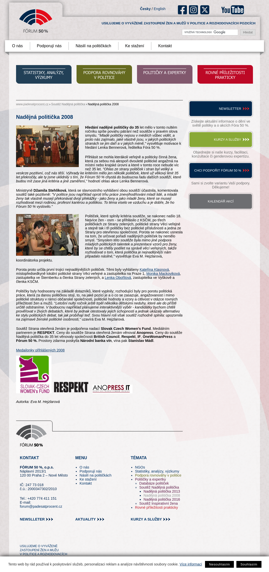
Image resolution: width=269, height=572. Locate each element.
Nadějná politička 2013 (162, 491)
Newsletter (230, 109)
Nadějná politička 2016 (162, 499)
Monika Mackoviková (163, 274)
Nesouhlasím (219, 564)
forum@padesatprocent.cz (41, 506)
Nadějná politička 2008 (162, 495)
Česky (145, 9)
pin (31, 537)
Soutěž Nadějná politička (68, 104)
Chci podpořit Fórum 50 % (217, 170)
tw (23, 537)
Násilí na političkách (93, 46)
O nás (17, 46)
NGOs (140, 467)
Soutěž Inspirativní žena (158, 503)
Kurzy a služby (227, 139)
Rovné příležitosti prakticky (156, 507)
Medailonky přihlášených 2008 (40, 350)
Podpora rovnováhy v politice (158, 475)
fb (182, 9)
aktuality (85, 519)
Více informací (191, 564)
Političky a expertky (150, 479)
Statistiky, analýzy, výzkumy (157, 471)
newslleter (32, 519)
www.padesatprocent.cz (32, 104)
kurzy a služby (146, 519)
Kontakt (165, 46)
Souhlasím (248, 564)
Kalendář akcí (221, 201)
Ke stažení (134, 46)
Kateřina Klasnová (154, 270)
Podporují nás (49, 46)
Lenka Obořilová (118, 278)
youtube (232, 9)
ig (193, 9)
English (159, 9)
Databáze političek (154, 483)
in (48, 537)
